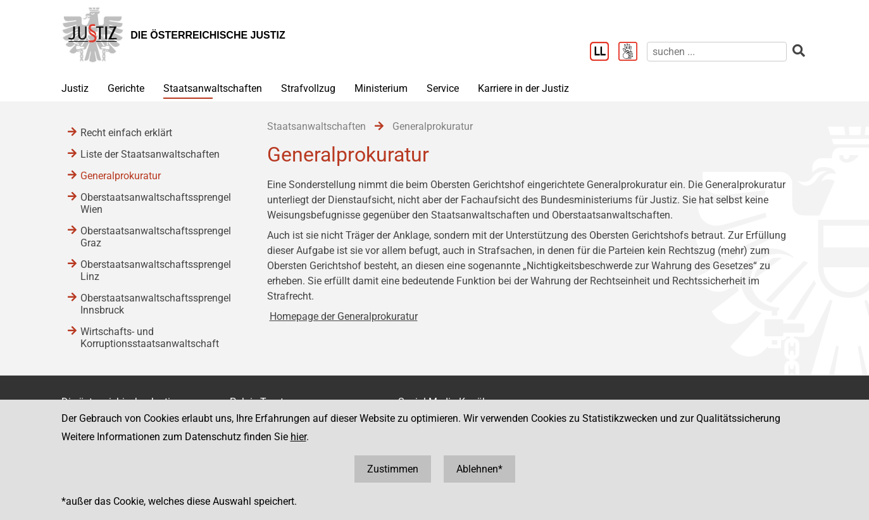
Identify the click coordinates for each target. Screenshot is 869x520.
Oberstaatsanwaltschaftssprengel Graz (155, 237)
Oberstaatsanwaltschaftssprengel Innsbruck (155, 304)
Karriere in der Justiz (523, 88)
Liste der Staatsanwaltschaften (150, 154)
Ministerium (381, 88)
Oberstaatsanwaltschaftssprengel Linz (155, 270)
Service (443, 88)
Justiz (75, 88)
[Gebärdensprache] (632, 52)
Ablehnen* (479, 469)
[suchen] (717, 51)
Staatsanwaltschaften (212, 88)
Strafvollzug (308, 88)
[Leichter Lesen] (604, 52)
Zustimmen (392, 469)
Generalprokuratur (120, 176)
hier (298, 437)
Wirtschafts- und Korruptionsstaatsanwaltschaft (149, 338)
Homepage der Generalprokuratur (344, 316)
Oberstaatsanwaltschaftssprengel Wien (155, 203)
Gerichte (126, 88)
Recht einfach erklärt (126, 133)
